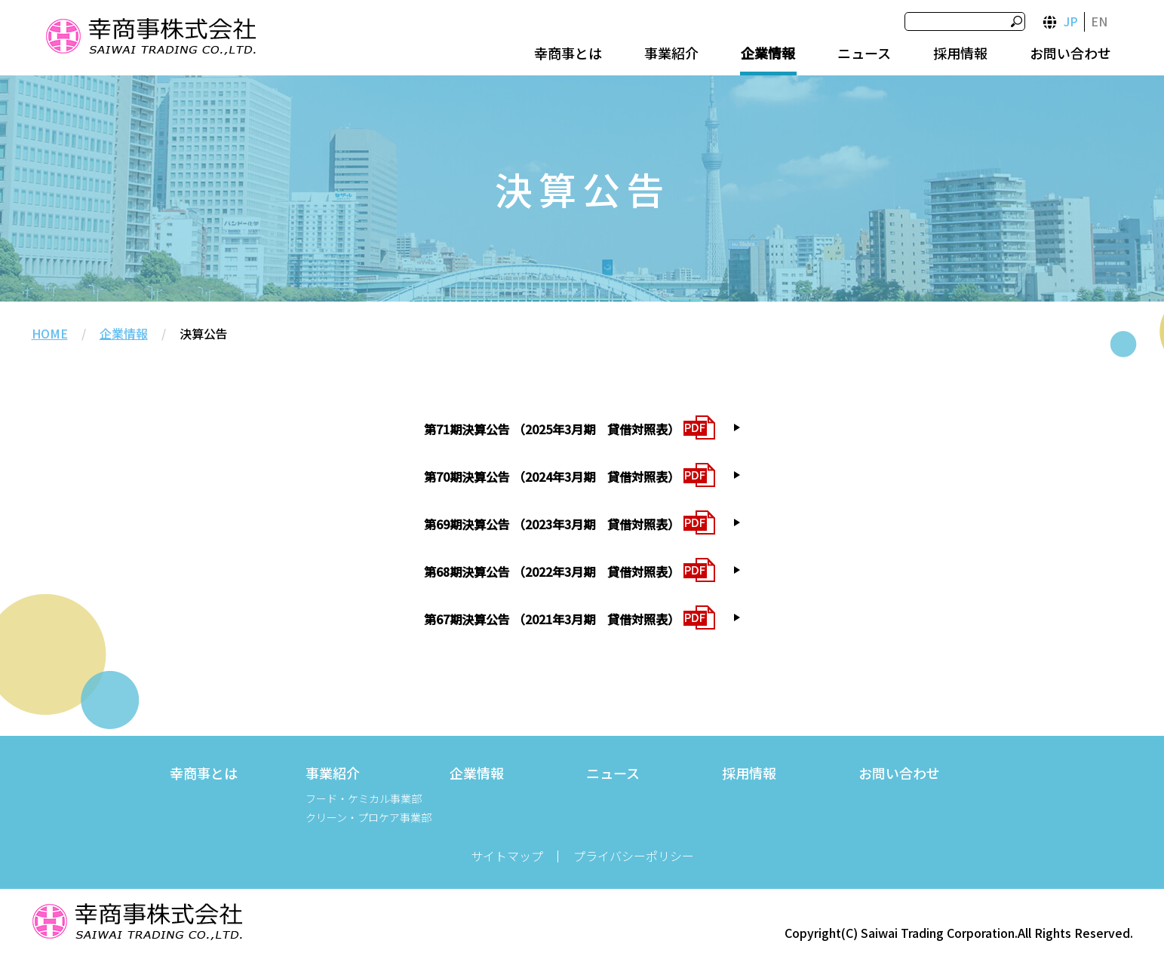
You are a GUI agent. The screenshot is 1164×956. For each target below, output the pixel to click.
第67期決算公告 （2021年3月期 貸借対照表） (552, 619)
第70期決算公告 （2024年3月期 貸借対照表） (552, 476)
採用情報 (960, 53)
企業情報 (768, 53)
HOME (50, 333)
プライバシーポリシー (633, 856)
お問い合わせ (1070, 53)
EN (1099, 21)
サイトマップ (507, 856)
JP (1071, 21)
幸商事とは (568, 53)
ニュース (864, 53)
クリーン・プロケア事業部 (369, 817)
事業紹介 (671, 53)
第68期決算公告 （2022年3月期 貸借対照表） (552, 571)
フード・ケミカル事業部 (364, 798)
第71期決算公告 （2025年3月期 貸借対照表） (552, 429)
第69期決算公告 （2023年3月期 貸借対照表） (552, 524)
